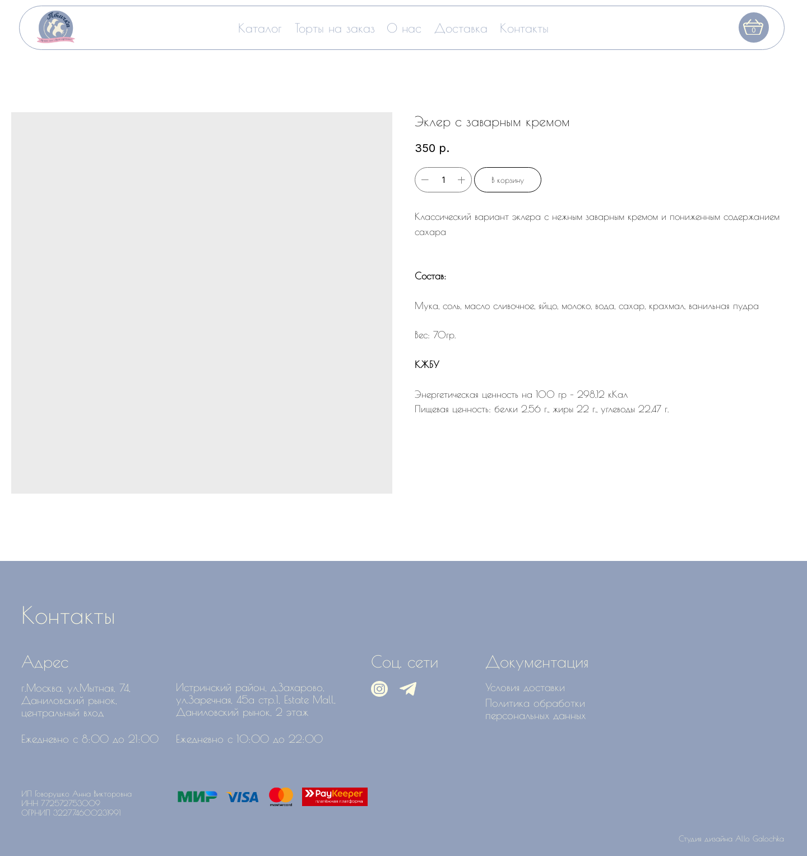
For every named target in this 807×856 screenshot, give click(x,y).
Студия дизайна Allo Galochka (731, 838)
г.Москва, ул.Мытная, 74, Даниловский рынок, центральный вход (76, 700)
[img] (56, 27)
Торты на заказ (335, 28)
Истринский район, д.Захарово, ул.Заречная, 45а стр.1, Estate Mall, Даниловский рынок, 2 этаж (256, 699)
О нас (404, 28)
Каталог (260, 28)
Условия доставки (525, 687)
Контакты (524, 28)
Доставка (461, 28)
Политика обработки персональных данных (535, 709)
